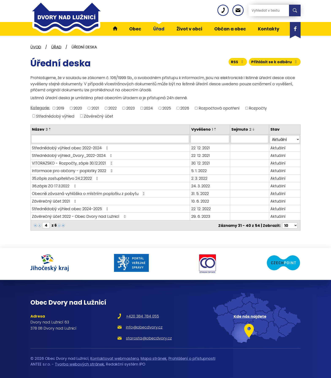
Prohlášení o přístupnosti (191, 357)
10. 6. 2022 (200, 201)
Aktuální (278, 147)
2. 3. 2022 (199, 178)
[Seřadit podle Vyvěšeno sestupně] (215, 130)
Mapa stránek (154, 357)
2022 (112, 108)
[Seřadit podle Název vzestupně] (50, 128)
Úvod (35, 47)
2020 (77, 108)
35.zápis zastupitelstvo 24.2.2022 (66, 178)
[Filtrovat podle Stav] (285, 139)
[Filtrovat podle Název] (110, 139)
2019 (60, 108)
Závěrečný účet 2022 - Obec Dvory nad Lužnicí (79, 216)
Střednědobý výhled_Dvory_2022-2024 (73, 155)
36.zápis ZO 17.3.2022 (54, 185)
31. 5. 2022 (200, 193)
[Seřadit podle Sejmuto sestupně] (253, 130)
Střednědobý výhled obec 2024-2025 (71, 208)
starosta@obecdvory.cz (147, 337)
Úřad (56, 47)
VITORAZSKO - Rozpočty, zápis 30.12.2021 (73, 163)
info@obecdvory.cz (142, 326)
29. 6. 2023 (200, 216)
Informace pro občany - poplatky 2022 (73, 170)
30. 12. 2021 (200, 163)
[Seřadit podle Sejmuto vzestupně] (253, 128)
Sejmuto (241, 129)
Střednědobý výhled (55, 116)
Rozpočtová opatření (219, 108)
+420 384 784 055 (140, 315)
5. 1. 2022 (199, 170)
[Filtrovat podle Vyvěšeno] (210, 139)
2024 (148, 108)
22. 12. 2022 (201, 208)
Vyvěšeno (202, 129)
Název (40, 129)
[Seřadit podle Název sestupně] (50, 130)
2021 (95, 108)
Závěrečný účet (98, 116)
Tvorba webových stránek (79, 363)
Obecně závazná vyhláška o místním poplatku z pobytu (89, 193)
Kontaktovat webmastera (114, 357)
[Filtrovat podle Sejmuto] (249, 139)
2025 (166, 108)
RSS (238, 61)
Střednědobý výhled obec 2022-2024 (71, 147)
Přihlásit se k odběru (274, 61)
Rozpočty (258, 108)
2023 (130, 108)
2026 (184, 108)
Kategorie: (40, 107)
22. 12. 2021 (200, 147)
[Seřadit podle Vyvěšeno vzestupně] (215, 128)
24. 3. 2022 (200, 185)
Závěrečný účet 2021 (55, 201)
